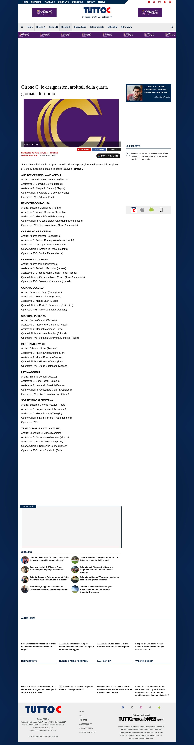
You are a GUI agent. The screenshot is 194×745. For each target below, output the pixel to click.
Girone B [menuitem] (53, 27)
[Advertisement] (148, 334)
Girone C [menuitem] (65, 27)
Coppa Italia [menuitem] (80, 27)
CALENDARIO (78, 2)
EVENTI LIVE (63, 2)
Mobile (82, 712)
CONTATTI (91, 2)
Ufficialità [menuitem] (112, 27)
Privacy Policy (86, 728)
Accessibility (85, 724)
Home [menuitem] (30, 27)
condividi (99, 149)
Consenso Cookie (87, 732)
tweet (114, 149)
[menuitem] (22, 27)
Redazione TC (29, 155)
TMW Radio (50, 2)
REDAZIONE (36, 2)
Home (25, 2)
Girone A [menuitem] (40, 27)
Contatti (83, 720)
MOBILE (101, 2)
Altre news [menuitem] (126, 27)
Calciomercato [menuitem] (97, 27)
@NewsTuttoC (47, 155)
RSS (81, 716)
